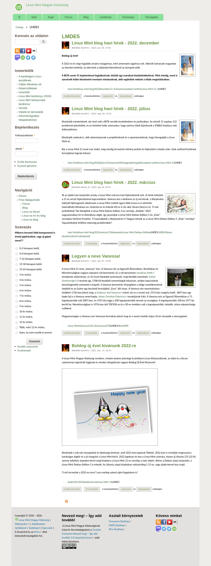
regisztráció (108, 96)
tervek (93, 482)
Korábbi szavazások (27, 346)
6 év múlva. (25, 290)
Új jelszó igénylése (27, 165)
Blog (86, 17)
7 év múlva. (25, 295)
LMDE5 (162, 89)
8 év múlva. (25, 301)
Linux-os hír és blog (33, 215)
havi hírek (73, 89)
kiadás (87, 482)
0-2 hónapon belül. (29, 248)
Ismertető (24, 92)
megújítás (138, 162)
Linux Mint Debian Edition (136, 232)
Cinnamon (120, 89)
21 (106, 162)
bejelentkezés (126, 96)
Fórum (68, 17)
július (102, 162)
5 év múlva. (25, 285)
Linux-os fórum (31, 211)
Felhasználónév (25, 135)
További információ (73, 96)
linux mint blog (86, 89)
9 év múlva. (25, 306)
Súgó (51, 17)
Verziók (23, 108)
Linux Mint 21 (167, 162)
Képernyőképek (28, 88)
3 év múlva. (25, 274)
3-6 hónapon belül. (29, 253)
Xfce (120, 325)
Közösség (128, 17)
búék (70, 482)
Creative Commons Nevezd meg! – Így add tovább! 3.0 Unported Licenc (81, 533)
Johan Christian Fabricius (113, 296)
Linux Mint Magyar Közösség (46, 5)
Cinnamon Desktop (120, 521)
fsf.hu (38, 531)
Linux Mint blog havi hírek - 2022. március (113, 182)
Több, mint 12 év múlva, (32, 327)
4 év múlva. (25, 279)
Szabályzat (34, 527)
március (103, 232)
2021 (75, 482)
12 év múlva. (26, 322)
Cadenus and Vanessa (109, 292)
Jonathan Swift (145, 272)
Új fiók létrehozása (27, 161)
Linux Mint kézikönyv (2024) (35, 96)
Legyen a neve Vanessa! (96, 256)
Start (34, 17)
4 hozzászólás (91, 333)
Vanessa (83, 325)
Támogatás (151, 17)
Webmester (22, 524)
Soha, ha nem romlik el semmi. (35, 332)
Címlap (19, 27)
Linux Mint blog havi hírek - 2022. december (115, 43)
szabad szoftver (133, 89)
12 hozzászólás (92, 489)
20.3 (92, 325)
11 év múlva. (26, 316)
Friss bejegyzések (29, 199)
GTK (108, 325)
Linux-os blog (30, 219)
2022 (96, 89)
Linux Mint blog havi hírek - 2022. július (111, 108)
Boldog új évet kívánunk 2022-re (104, 345)
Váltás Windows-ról (30, 84)
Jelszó (19, 148)
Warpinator (116, 232)
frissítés (71, 236)
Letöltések (105, 17)
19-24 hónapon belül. (30, 269)
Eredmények (24, 350)
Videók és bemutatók (31, 112)
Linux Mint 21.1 (150, 89)
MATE (125, 325)
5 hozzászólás (91, 243)
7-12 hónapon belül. (30, 258)
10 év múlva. (26, 311)
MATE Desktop (117, 525)
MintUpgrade (126, 162)
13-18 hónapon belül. (30, 264)
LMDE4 (161, 232)
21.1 (112, 89)
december (104, 89)
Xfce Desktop (117, 529)
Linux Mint (73, 325)
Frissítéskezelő (82, 236)
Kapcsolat (47, 527)
